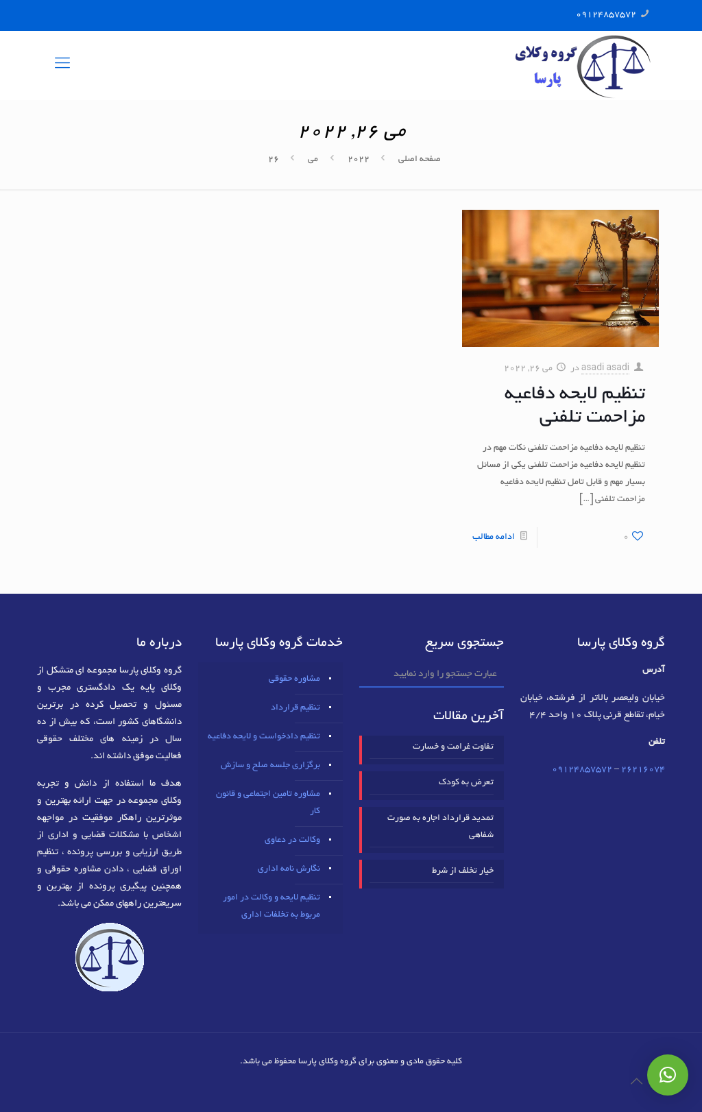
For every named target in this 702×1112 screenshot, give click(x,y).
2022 (359, 160)
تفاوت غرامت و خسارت (453, 747)
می (313, 160)
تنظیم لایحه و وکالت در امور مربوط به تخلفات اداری (271, 906)
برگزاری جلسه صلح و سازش (270, 766)
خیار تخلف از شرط (463, 871)
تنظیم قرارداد (295, 708)
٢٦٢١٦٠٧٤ (643, 770)
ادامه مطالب (493, 537)
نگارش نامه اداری (289, 869)
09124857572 (606, 15)
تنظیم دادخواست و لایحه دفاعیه (264, 737)
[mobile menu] (62, 65)
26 (273, 160)
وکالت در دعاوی (292, 840)
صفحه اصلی (419, 160)
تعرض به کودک (466, 783)
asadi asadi (605, 369)
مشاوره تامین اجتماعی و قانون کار (268, 803)
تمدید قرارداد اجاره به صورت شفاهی (440, 827)
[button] (667, 1075)
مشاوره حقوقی (294, 679)
